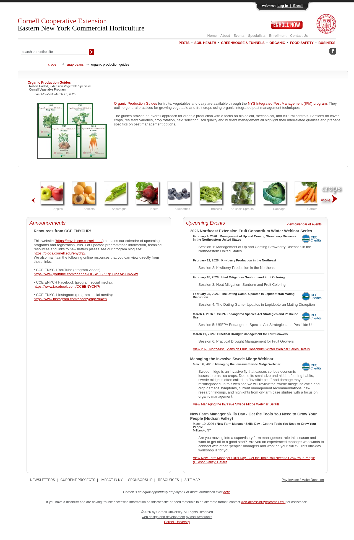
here (226, 492)
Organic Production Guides (135, 103)
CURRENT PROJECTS (78, 480)
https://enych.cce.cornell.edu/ (79, 241)
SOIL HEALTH (205, 43)
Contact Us (299, 36)
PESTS (184, 43)
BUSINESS (326, 43)
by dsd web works (199, 517)
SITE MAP (192, 480)
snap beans (75, 64)
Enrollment (278, 36)
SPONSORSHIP (140, 480)
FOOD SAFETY (301, 43)
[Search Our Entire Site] (54, 52)
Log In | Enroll (290, 6)
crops (52, 64)
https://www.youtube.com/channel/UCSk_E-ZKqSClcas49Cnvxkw (86, 274)
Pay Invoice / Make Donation (303, 480)
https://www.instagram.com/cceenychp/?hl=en (70, 299)
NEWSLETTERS (42, 480)
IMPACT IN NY (112, 480)
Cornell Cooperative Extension (81, 24)
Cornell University (177, 522)
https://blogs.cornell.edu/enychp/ (59, 253)
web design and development (163, 517)
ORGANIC (277, 43)
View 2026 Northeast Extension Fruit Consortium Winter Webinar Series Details (251, 349)
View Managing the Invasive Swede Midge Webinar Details (236, 404)
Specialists (257, 36)
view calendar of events (304, 224)
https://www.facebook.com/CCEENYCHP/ (67, 286)
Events (239, 36)
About (225, 36)
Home (212, 36)
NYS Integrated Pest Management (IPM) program (287, 103)
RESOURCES (168, 480)
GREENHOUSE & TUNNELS (242, 43)
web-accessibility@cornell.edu (263, 502)
